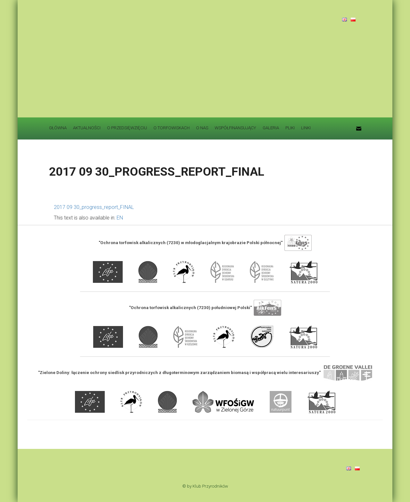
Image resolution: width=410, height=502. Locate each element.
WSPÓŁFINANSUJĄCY (235, 127)
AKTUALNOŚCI (87, 127)
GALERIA (271, 127)
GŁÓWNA (58, 127)
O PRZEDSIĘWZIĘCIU (127, 127)
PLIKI (290, 127)
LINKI (306, 127)
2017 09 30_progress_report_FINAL (94, 207)
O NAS (202, 127)
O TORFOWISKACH (171, 127)
